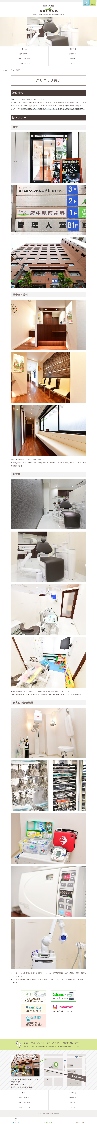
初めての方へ (24, 54)
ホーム (24, 49)
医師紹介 (72, 49)
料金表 (72, 58)
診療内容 (72, 54)
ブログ (72, 63)
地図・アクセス (24, 63)
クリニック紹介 (24, 58)
